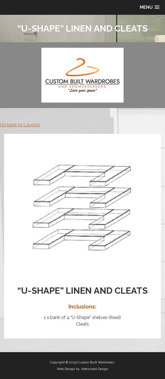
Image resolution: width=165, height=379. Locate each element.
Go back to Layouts (20, 125)
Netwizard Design (94, 369)
